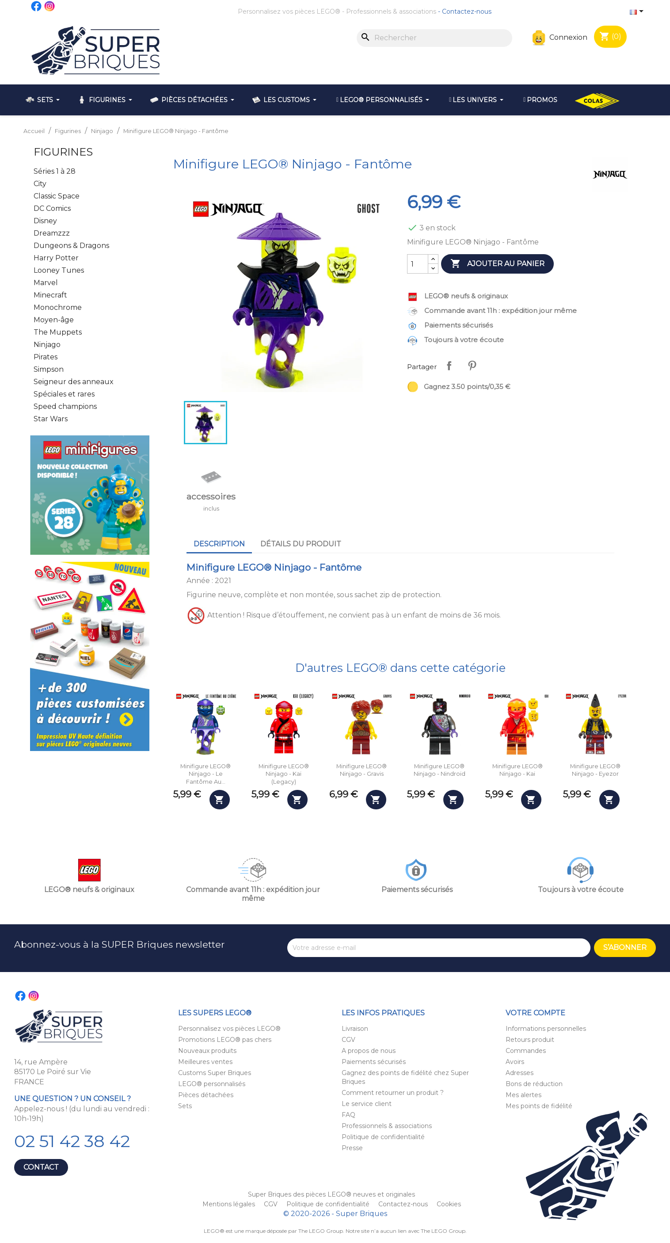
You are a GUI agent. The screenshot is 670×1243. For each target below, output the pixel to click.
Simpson (49, 369)
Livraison (355, 1029)
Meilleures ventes (205, 1062)
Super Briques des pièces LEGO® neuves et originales (331, 1194)
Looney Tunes (59, 270)
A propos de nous (369, 1051)
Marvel (46, 282)
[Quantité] (417, 264)
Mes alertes (523, 1095)
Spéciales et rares (64, 394)
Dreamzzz (52, 233)
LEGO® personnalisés (211, 1084)
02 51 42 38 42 (72, 1141)
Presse (352, 1148)
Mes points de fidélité (539, 1106)
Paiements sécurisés (374, 1062)
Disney (45, 221)
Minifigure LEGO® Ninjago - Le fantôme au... (205, 774)
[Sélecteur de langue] (638, 12)
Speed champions (65, 406)
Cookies (449, 1204)
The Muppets (58, 332)
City (40, 183)
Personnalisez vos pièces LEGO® (289, 11)
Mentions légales (229, 1204)
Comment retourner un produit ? (393, 1093)
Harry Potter (56, 258)
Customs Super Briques (214, 1073)
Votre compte (535, 1013)
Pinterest (472, 365)
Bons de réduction (534, 1084)
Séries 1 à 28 (55, 171)
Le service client (367, 1104)
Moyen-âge (54, 320)
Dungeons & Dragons (71, 245)
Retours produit (530, 1040)
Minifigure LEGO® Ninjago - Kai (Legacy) (284, 774)
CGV (348, 1040)
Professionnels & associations (391, 11)
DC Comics (52, 208)
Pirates (45, 357)
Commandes (526, 1051)
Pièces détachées (205, 1095)
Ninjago (47, 344)
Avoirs (515, 1062)
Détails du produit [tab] (300, 544)
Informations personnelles (546, 1029)
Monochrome (58, 307)
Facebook (36, 6)
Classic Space (57, 196)
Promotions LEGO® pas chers (224, 1040)
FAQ (348, 1115)
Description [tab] (219, 544)
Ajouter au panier (497, 264)
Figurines (63, 151)
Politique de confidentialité (383, 1137)
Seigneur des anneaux (74, 381)
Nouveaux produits (207, 1051)
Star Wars (51, 419)
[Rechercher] (434, 38)
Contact (41, 1167)
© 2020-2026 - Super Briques (335, 1213)
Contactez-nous (466, 11)
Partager (449, 365)
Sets (185, 1106)
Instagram (50, 6)
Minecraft (50, 295)
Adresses (519, 1073)
